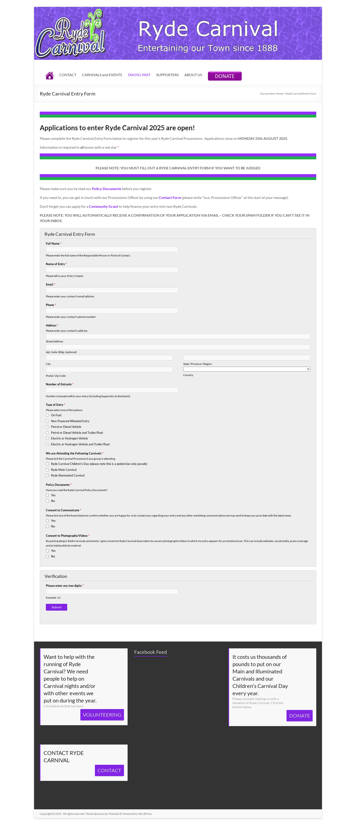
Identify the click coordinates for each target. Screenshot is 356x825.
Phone (51, 305)
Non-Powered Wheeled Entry (70, 421)
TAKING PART (139, 75)
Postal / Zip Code (56, 375)
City (48, 363)
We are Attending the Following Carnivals (74, 453)
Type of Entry (55, 404)
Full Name (53, 243)
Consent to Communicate (63, 510)
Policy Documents (59, 484)
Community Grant (103, 206)
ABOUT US (193, 75)
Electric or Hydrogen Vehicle (69, 438)
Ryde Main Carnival (64, 469)
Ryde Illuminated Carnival (67, 475)
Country (188, 374)
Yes (53, 495)
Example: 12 (53, 597)
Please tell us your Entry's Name (64, 275)
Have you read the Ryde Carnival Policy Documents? (76, 489)
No (53, 501)
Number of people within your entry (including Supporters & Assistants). (88, 396)
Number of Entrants (60, 384)
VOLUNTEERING (102, 715)
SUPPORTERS (167, 75)
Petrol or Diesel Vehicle (66, 427)
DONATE (299, 715)
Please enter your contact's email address (70, 296)
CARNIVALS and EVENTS (102, 75)
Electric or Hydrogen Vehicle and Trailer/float (80, 444)
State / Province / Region (197, 363)
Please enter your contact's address (66, 330)
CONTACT (67, 75)
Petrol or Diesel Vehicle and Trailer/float (77, 432)
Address (52, 325)
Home (279, 93)
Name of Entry (56, 264)
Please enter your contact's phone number (71, 316)
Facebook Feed (150, 652)
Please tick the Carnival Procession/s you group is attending (80, 458)
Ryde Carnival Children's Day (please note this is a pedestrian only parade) (99, 464)
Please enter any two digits (65, 585)
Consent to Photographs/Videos (67, 535)
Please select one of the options (64, 409)
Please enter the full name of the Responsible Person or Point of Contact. (88, 255)
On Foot (56, 415)
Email (50, 284)
